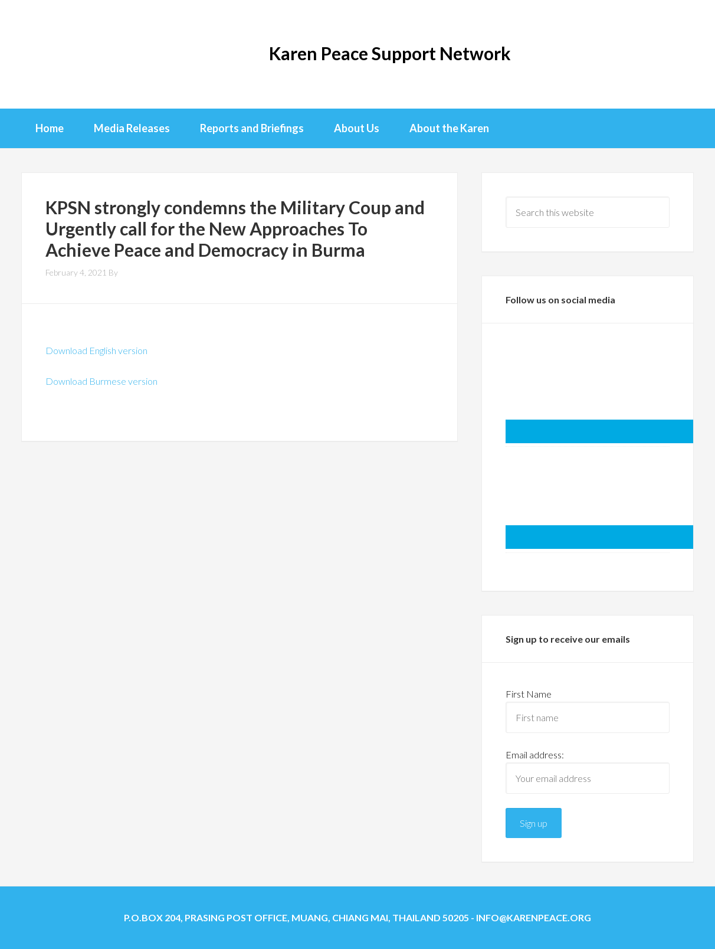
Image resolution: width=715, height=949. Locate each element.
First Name (529, 693)
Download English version (96, 350)
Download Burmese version (101, 381)
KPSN (68, 53)
